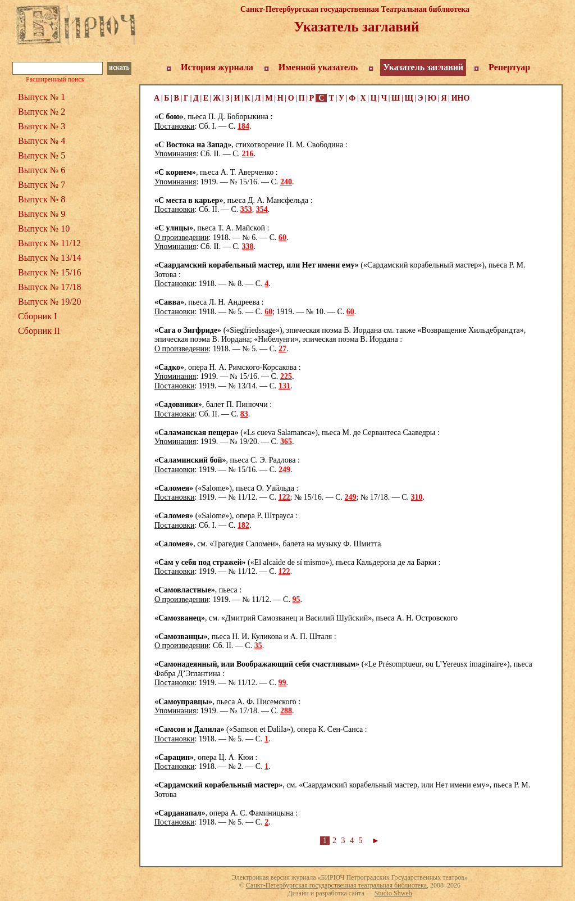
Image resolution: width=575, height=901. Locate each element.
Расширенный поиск (55, 79)
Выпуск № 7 (41, 184)
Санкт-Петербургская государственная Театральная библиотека (354, 9)
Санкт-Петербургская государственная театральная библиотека (336, 885)
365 (286, 441)
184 (243, 126)
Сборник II (39, 331)
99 (282, 682)
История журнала (217, 67)
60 (282, 237)
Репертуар (509, 67)
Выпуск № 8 (41, 199)
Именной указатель (318, 67)
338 (248, 246)
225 (286, 376)
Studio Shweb (393, 893)
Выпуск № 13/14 (49, 257)
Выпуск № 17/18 (49, 287)
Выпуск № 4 (41, 141)
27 (282, 349)
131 (284, 386)
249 (284, 469)
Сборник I (37, 316)
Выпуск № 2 (41, 111)
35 (258, 645)
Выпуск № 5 (41, 155)
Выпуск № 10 (44, 228)
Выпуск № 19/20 (49, 301)
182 (243, 525)
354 (262, 209)
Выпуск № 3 (41, 126)
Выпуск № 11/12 (49, 243)
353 (246, 209)
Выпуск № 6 (41, 170)
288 (286, 711)
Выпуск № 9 (41, 214)
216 (248, 154)
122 (284, 497)
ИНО (460, 98)
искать (119, 67)
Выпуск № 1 (41, 97)
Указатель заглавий (423, 67)
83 (244, 414)
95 (296, 599)
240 (286, 182)
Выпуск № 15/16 (49, 272)
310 (417, 497)
